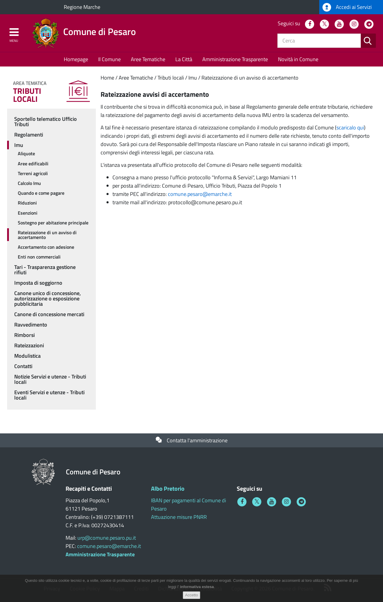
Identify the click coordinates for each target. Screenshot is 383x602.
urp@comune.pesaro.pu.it (106, 538)
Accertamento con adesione (46, 247)
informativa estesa (197, 588)
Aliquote (26, 153)
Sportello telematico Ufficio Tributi (45, 121)
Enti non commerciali (39, 256)
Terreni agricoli (33, 173)
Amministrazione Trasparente (235, 59)
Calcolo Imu (29, 183)
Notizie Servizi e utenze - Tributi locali (50, 379)
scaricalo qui (350, 127)
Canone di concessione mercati (49, 314)
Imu (192, 78)
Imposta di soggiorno (38, 283)
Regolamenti (28, 135)
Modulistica (27, 356)
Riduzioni (27, 202)
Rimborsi (24, 335)
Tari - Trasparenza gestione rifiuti (45, 269)
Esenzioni (27, 212)
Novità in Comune (298, 59)
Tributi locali (171, 78)
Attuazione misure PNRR (179, 517)
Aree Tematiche (148, 59)
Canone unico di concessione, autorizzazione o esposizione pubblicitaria (47, 298)
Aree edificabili (33, 163)
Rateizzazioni (29, 345)
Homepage (76, 59)
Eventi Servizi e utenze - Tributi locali (49, 395)
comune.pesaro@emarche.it (200, 194)
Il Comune (109, 59)
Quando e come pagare (41, 193)
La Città (183, 59)
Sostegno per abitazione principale (53, 222)
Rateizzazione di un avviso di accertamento (249, 78)
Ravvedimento (30, 325)
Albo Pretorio (168, 488)
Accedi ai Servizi (347, 7)
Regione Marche (82, 7)
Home (107, 78)
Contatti (23, 366)
